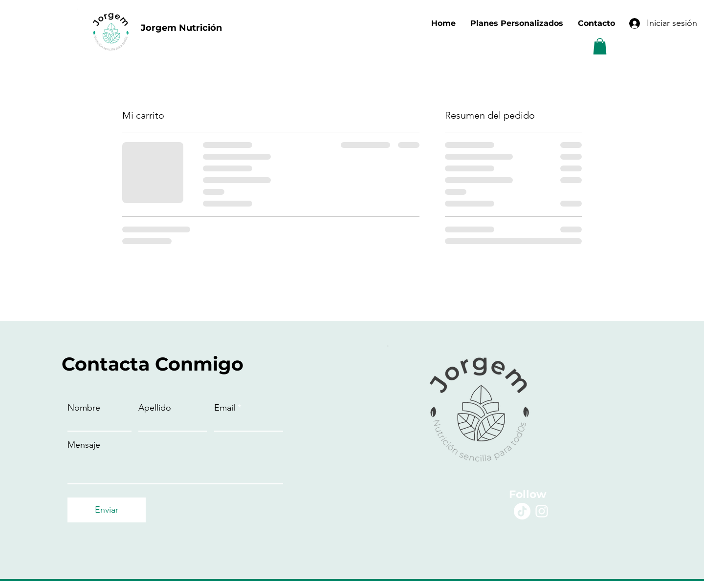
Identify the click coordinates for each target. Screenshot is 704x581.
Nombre (83, 407)
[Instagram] (541, 511)
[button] (600, 46)
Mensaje (83, 444)
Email (224, 407)
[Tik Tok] (522, 511)
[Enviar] (106, 510)
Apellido (154, 407)
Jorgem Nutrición (181, 27)
